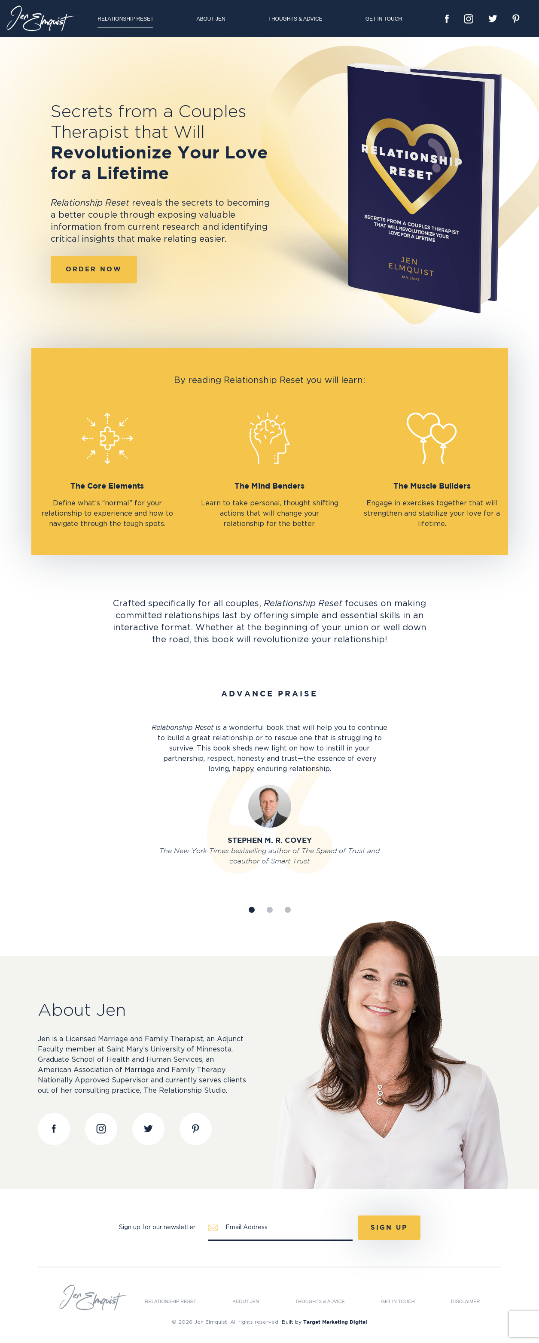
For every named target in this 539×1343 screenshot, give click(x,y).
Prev (102, 761)
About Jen (210, 19)
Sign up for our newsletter (157, 1227)
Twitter (492, 18)
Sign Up (389, 1228)
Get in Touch (383, 19)
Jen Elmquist (42, 18)
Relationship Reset (125, 19)
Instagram (468, 19)
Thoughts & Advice (295, 19)
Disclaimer (465, 1301)
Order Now (94, 269)
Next (436, 761)
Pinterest (516, 19)
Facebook (447, 19)
